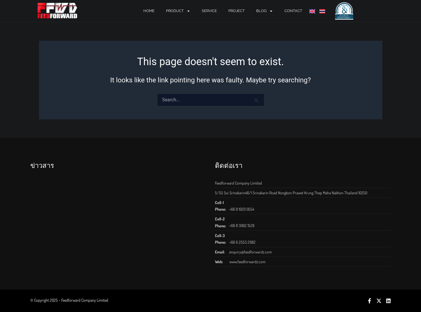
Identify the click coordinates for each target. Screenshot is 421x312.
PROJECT (236, 11)
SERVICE (209, 11)
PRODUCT (178, 11)
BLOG (264, 11)
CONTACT (293, 11)
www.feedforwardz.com (247, 261)
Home (149, 11)
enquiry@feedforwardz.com (250, 251)
